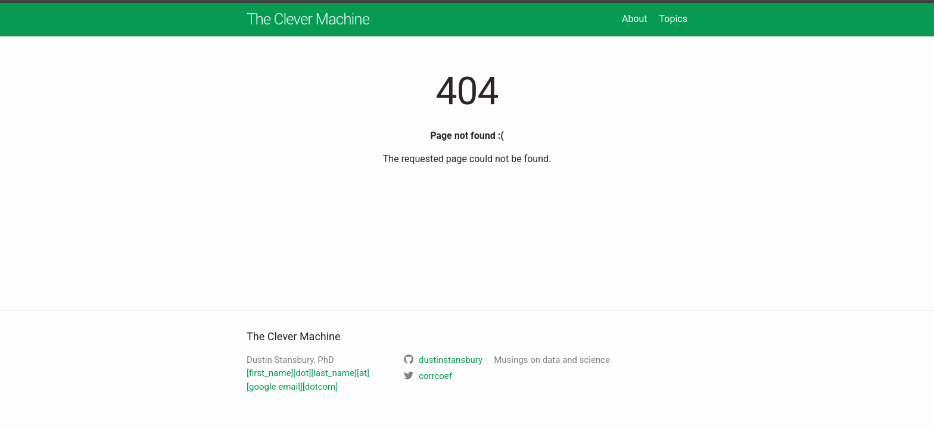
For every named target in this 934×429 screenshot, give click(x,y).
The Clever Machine (308, 19)
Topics (673, 18)
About (634, 18)
